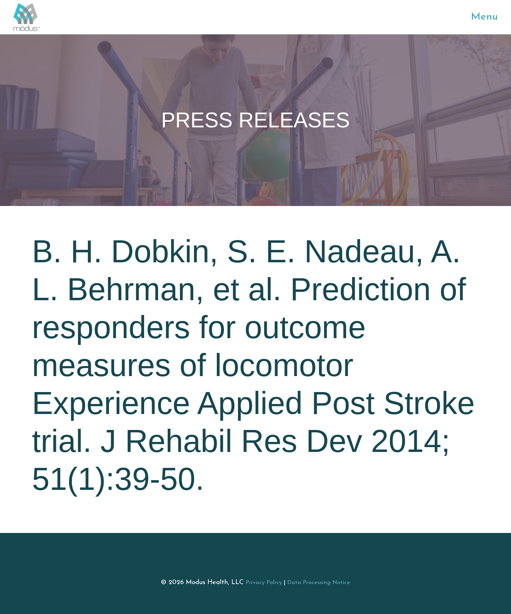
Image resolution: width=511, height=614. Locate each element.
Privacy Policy (264, 583)
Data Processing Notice (318, 583)
